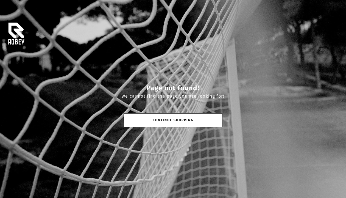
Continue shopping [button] (173, 120)
